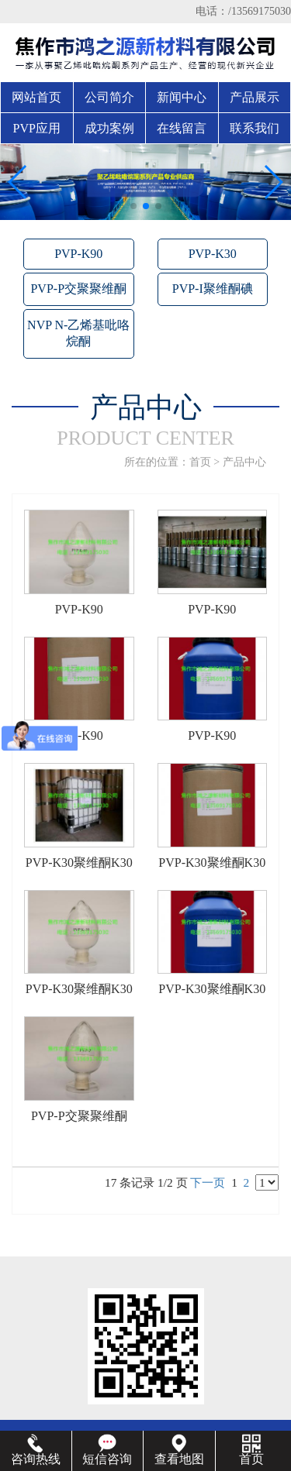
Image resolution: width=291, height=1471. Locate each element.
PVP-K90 (78, 253)
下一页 (207, 1182)
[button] (133, 206)
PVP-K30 (213, 253)
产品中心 (244, 462)
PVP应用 (37, 128)
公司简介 (109, 97)
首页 (200, 462)
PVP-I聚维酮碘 (212, 288)
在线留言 (181, 128)
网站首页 (36, 97)
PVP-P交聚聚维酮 (78, 288)
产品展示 (254, 97)
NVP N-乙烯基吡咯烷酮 (78, 333)
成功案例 (109, 128)
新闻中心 (181, 97)
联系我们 (254, 128)
